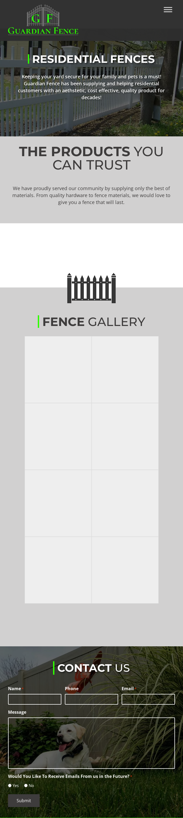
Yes (16, 785)
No (31, 785)
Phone (72, 689)
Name (16, 689)
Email (129, 689)
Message (17, 712)
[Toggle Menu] (168, 9)
